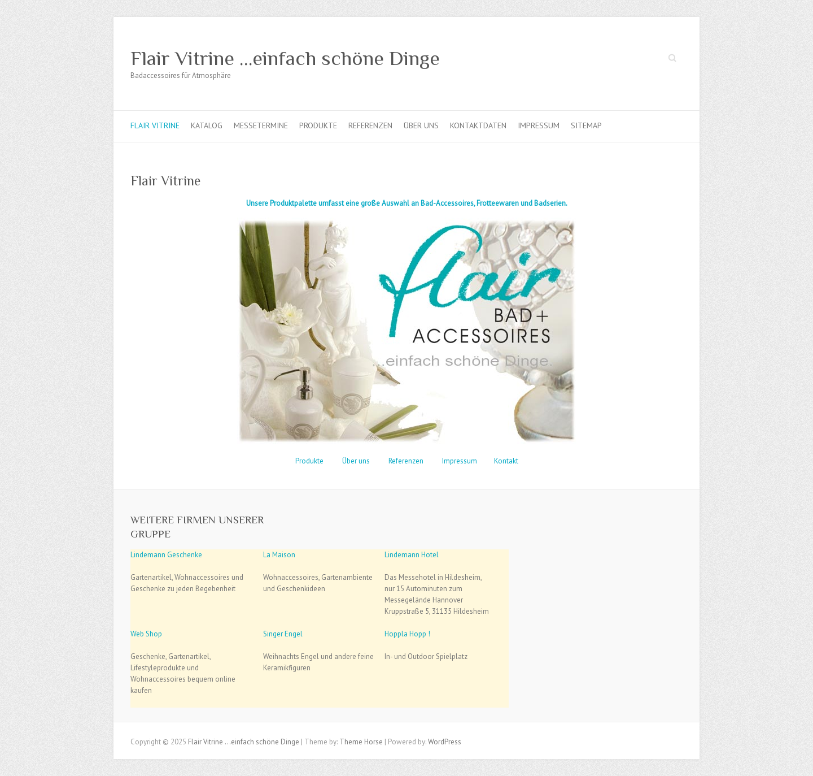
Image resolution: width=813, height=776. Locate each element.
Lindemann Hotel (411, 555)
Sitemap (586, 125)
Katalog (206, 125)
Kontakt (506, 461)
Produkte (318, 125)
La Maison (279, 555)
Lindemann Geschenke (166, 555)
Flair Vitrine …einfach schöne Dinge (285, 58)
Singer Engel (283, 634)
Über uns (421, 125)
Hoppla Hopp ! (407, 634)
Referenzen (370, 125)
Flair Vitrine (155, 125)
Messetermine (261, 125)
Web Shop (146, 634)
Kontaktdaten (478, 125)
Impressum (539, 125)
